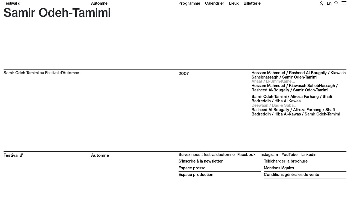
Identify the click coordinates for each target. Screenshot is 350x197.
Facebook (246, 154)
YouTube (290, 154)
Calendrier (214, 3)
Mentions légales (279, 168)
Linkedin (308, 154)
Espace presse (192, 168)
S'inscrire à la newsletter (201, 161)
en (329, 3)
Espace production (196, 174)
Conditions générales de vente (291, 174)
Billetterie (252, 3)
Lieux (234, 3)
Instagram (268, 154)
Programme (189, 3)
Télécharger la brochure (286, 161)
